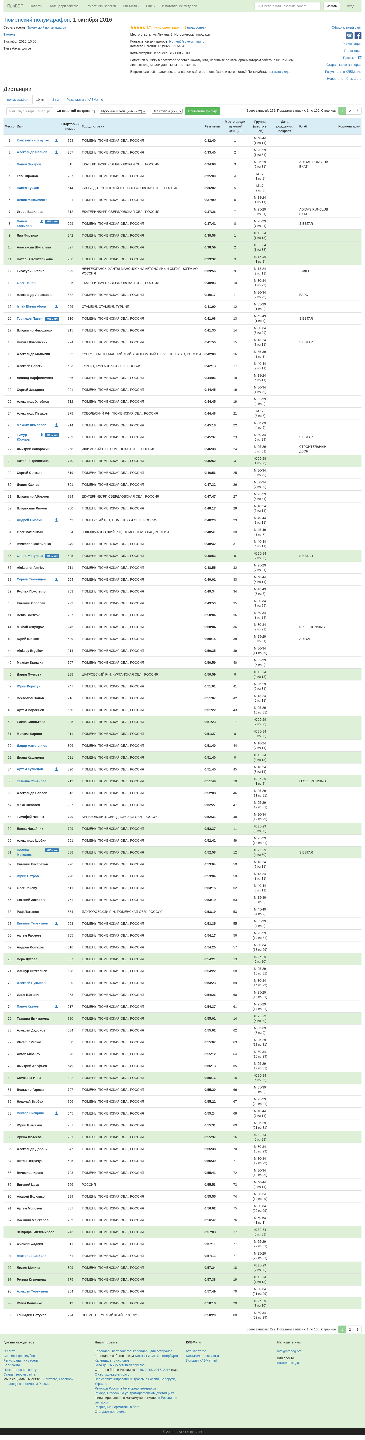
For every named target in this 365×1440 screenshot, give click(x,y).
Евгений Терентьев (32, 923)
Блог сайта (11, 1365)
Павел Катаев (28, 1006)
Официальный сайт (347, 27)
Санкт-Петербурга (164, 1356)
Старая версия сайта (19, 1374)
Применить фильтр (202, 111)
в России (165, 1398)
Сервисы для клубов (19, 1356)
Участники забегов (102, 6)
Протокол (352, 58)
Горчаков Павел (30, 318)
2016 (166, 1370)
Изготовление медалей (179, 6)
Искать (332, 6)
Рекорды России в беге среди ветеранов (125, 1388)
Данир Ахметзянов (32, 745)
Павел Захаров (29, 164)
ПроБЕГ (15, 6)
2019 (139, 1370)
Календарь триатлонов (112, 1360)
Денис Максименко (32, 200)
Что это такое (196, 1351)
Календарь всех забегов (113, 1351)
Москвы (141, 1356)
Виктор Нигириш (30, 1113)
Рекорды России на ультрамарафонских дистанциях (134, 1393)
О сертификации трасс (112, 1374)
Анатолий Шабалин (32, 1256)
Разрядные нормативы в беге (117, 1407)
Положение (353, 51)
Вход (350, 6)
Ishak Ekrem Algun (31, 306)
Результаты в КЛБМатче (343, 72)
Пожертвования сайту (20, 1370)
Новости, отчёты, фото (344, 78)
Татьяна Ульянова (31, 781)
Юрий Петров (28, 876)
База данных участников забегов (120, 1365)
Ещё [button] (150, 6)
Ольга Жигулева (30, 556)
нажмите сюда (278, 72)
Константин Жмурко (33, 140)
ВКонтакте (49, 1379)
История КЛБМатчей (201, 1360)
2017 (157, 1370)
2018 (148, 1370)
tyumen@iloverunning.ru (187, 41)
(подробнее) (196, 27)
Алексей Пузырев (31, 983)
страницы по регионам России (26, 1384)
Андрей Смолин (30, 520)
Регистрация (352, 44)
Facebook (66, 1379)
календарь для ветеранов (152, 1351)
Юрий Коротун (28, 686)
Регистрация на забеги (20, 1360)
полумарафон (17, 99)
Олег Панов (26, 283)
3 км (55, 99)
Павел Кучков (28, 188)
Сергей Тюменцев (31, 579)
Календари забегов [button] (65, 6)
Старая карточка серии (344, 65)
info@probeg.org (289, 1351)
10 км (40, 99)
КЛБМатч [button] (131, 6)
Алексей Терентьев (32, 1291)
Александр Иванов (32, 152)
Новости (36, 6)
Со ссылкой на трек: (73, 111)
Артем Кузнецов (30, 769)
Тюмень (9, 34)
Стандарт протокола (110, 1411)
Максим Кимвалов (31, 425)
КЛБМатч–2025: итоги (202, 1356)
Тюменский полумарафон (36, 20)
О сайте (9, 1351)
